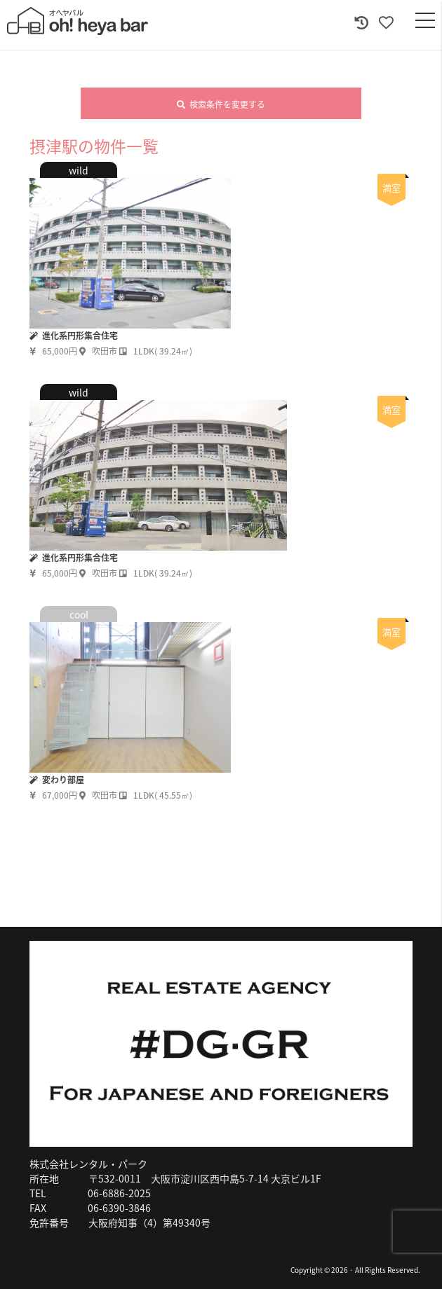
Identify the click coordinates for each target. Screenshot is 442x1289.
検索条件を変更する (221, 104)
